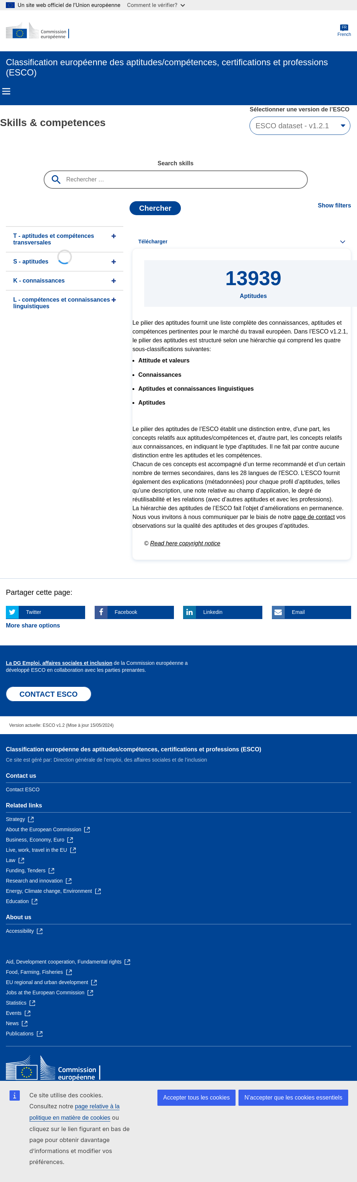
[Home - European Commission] (41, 31)
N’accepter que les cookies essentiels (293, 1097)
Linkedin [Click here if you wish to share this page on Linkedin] (212, 612)
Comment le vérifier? (156, 5)
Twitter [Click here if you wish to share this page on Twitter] (33, 612)
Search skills (176, 163)
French (344, 30)
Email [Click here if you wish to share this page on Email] (298, 612)
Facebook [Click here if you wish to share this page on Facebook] (126, 612)
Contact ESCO (23, 789)
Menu (6, 91)
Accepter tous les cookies (196, 1097)
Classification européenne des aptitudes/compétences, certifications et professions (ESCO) (133, 749)
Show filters (334, 205)
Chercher (155, 208)
